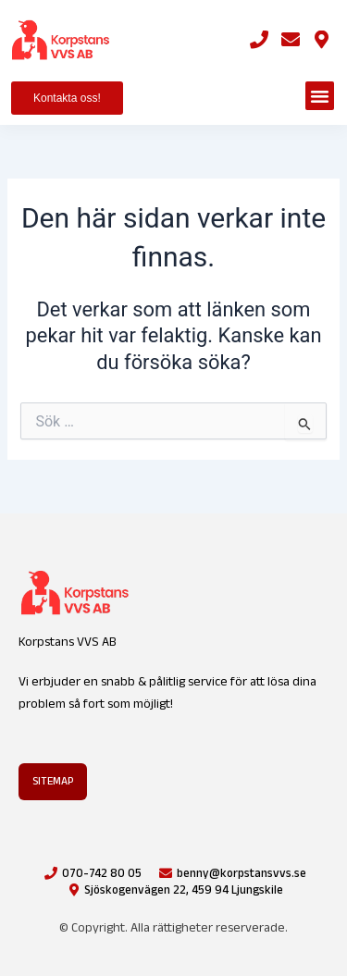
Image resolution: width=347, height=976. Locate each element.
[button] (320, 96)
